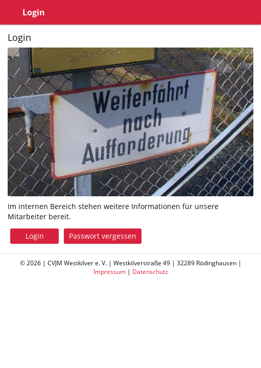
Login (35, 236)
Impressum (109, 271)
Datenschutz (150, 271)
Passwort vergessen (102, 236)
